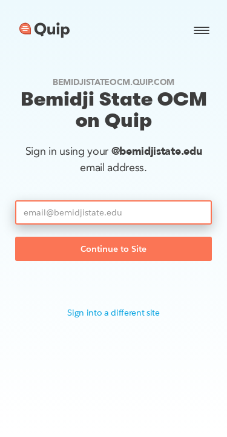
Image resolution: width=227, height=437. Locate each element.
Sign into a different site (113, 312)
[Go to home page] (44, 30)
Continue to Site (113, 248)
